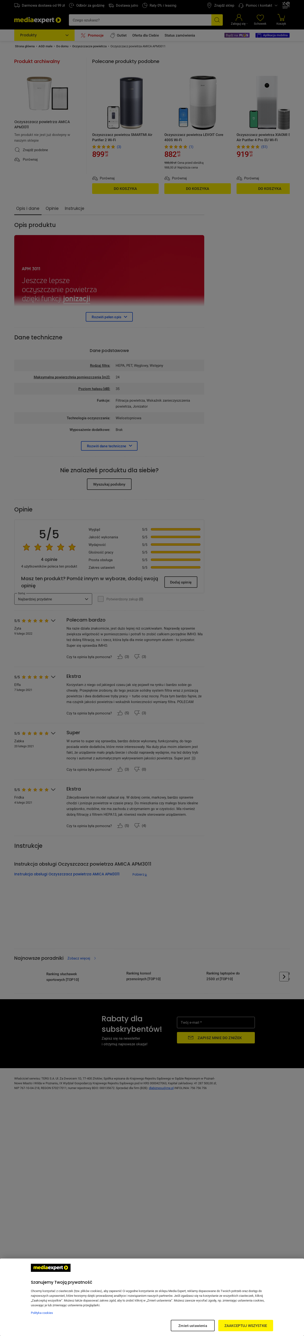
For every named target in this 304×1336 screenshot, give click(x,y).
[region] (152, 1297)
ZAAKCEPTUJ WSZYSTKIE (245, 1325)
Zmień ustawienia (192, 1325)
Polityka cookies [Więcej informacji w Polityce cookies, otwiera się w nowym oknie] (42, 1313)
